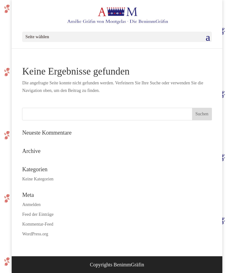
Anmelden (31, 204)
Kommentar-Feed (37, 224)
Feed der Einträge (38, 214)
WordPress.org (35, 234)
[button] (11, 261)
